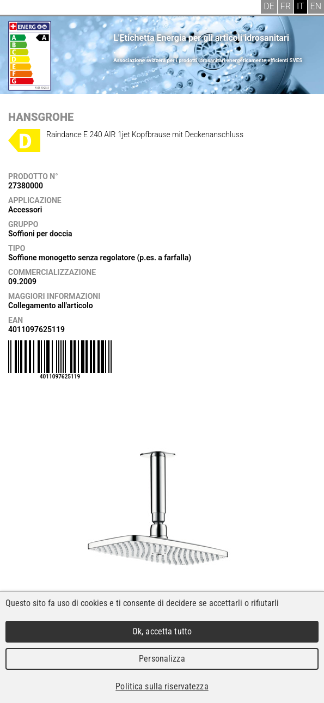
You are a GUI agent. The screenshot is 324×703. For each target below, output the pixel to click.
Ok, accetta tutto (162, 631)
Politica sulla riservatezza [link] (161, 686)
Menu (16, 8)
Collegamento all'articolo (50, 305)
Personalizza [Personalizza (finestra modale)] (162, 658)
